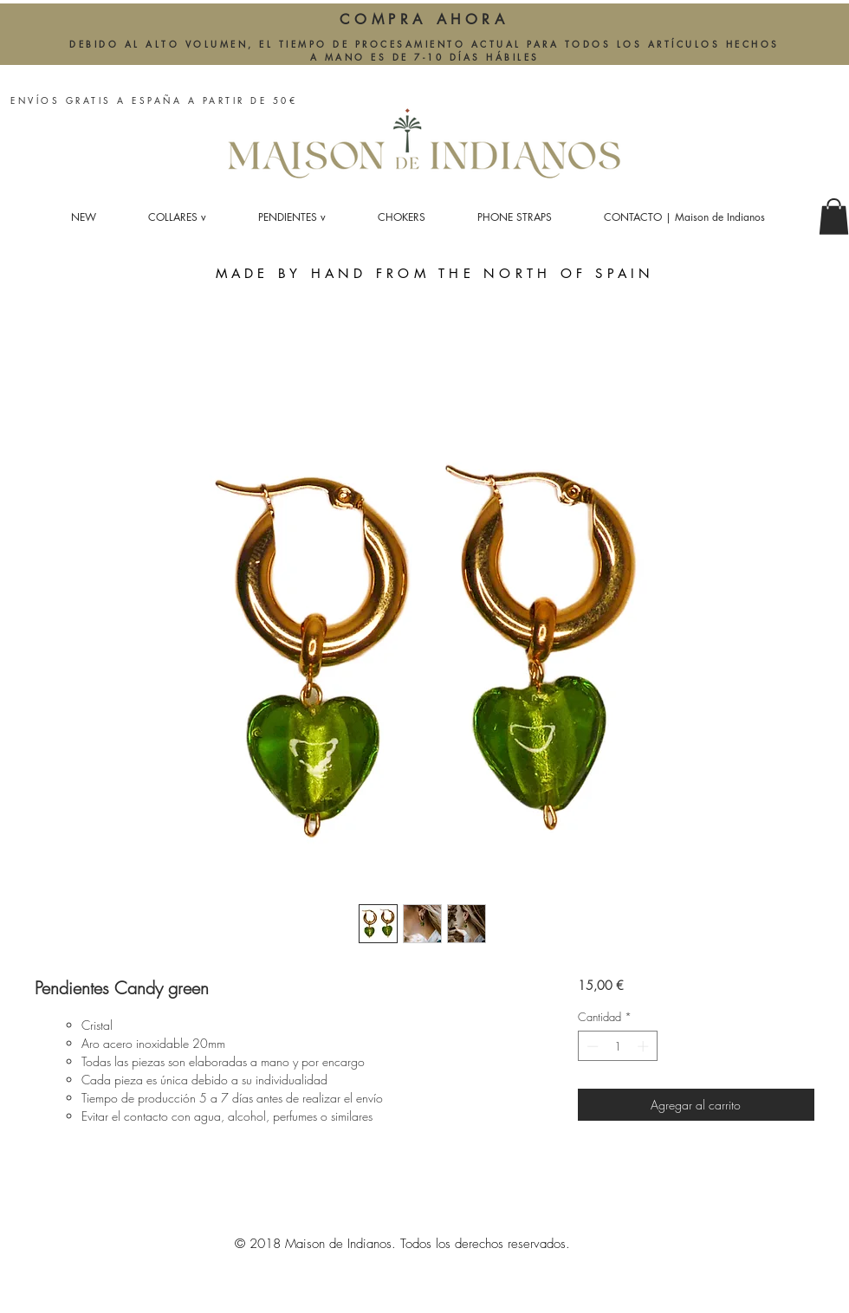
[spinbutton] (617, 1046)
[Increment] (644, 1046)
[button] (834, 216)
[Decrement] (590, 1046)
